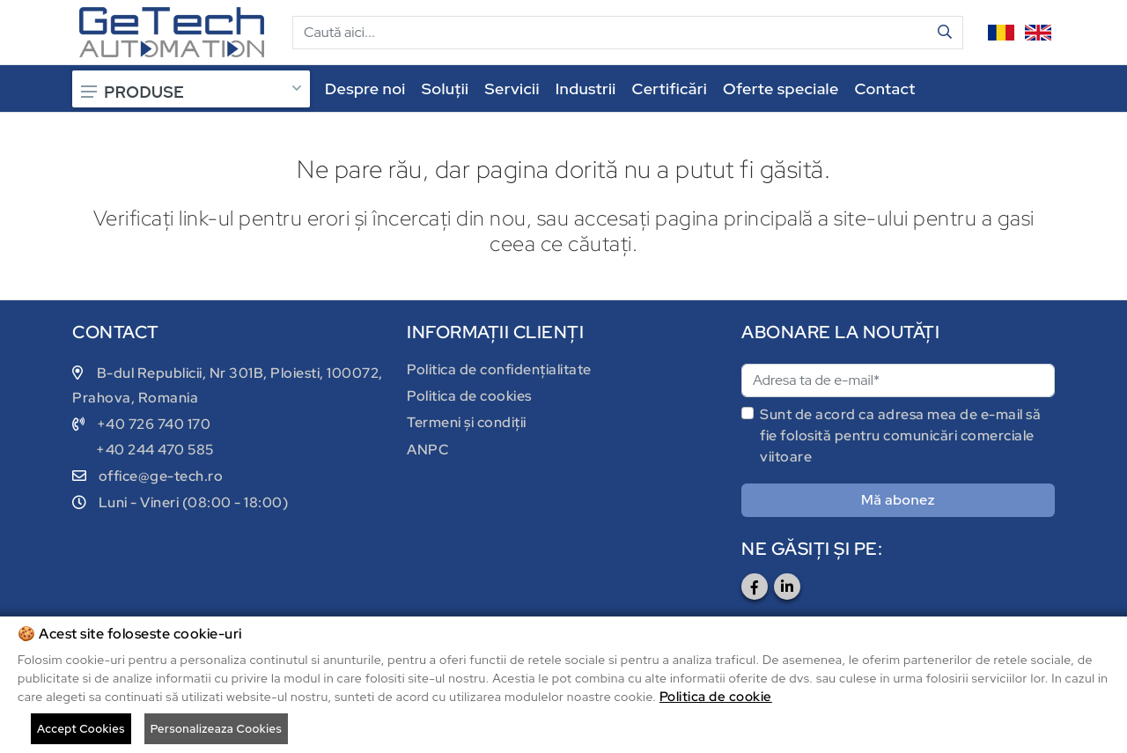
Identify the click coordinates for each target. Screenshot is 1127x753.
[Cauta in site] (945, 32)
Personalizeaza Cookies (216, 728)
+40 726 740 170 (154, 424)
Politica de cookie (715, 696)
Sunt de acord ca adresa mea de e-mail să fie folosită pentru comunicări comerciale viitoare (900, 435)
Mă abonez (898, 500)
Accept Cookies (81, 728)
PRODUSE (191, 91)
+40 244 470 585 (155, 449)
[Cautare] (610, 32)
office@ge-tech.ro (161, 476)
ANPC (428, 449)
